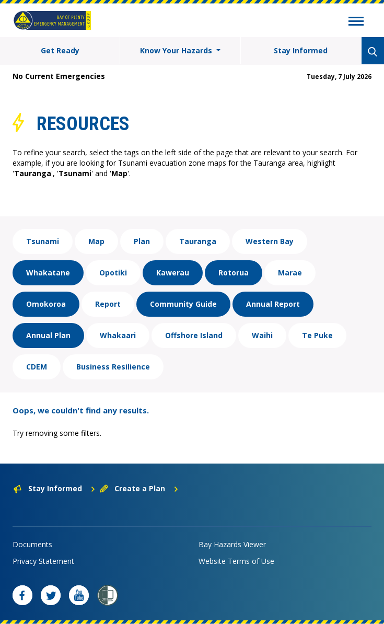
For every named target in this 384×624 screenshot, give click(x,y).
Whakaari (118, 335)
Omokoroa (46, 304)
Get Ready (60, 50)
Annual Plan (48, 335)
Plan (142, 241)
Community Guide (183, 304)
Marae (290, 273)
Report (108, 304)
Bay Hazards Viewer (232, 544)
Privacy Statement (43, 561)
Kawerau (172, 273)
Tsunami (42, 241)
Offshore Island (194, 335)
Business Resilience (113, 367)
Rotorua (233, 273)
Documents (32, 544)
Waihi (262, 335)
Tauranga (197, 241)
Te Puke (317, 335)
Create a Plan (139, 488)
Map (96, 241)
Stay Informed (301, 50)
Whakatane (48, 273)
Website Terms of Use (236, 561)
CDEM (36, 367)
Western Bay (270, 241)
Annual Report (273, 304)
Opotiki (113, 273)
